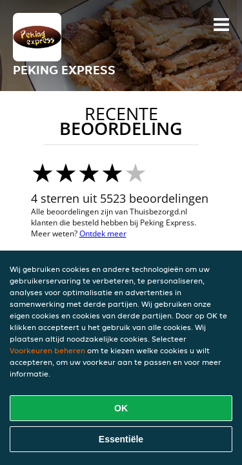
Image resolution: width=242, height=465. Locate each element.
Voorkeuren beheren (47, 350)
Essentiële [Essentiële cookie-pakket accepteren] (121, 439)
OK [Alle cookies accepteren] (121, 408)
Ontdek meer (102, 233)
